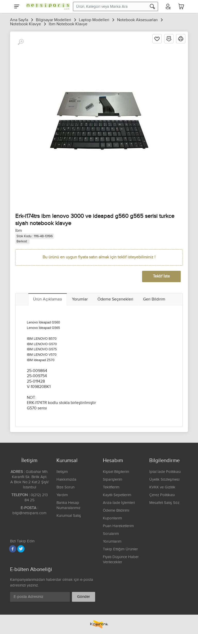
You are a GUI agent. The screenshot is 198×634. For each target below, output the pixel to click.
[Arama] (152, 6)
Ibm (18, 230)
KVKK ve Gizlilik (162, 487)
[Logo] (46, 6)
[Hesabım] (168, 6)
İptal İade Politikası (165, 472)
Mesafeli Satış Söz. (164, 503)
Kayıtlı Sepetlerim (117, 495)
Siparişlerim (112, 479)
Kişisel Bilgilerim (116, 472)
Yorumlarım (112, 541)
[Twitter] (20, 548)
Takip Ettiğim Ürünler (120, 549)
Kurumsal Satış (68, 515)
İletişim (62, 472)
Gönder (83, 597)
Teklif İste (161, 276)
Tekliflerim (111, 487)
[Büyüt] (20, 42)
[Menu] (16, 6)
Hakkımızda (66, 479)
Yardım (62, 495)
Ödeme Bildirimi (116, 510)
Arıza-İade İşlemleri (119, 503)
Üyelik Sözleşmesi (164, 479)
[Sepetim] (181, 6)
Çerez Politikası (162, 495)
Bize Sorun (65, 487)
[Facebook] (12, 548)
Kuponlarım (112, 518)
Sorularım (111, 534)
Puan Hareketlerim (118, 526)
